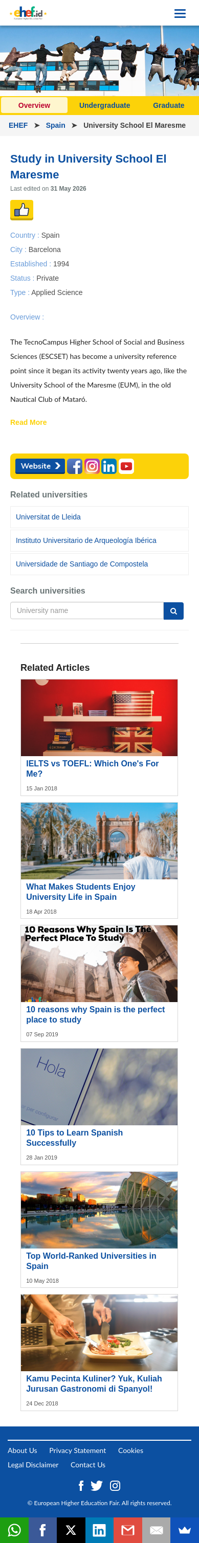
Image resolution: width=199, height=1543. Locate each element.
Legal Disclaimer (33, 1464)
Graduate (168, 105)
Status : (23, 278)
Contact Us (88, 1464)
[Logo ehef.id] (28, 13)
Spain (57, 125)
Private (47, 278)
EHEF (19, 125)
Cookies (130, 1450)
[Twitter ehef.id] (97, 1484)
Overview (34, 105)
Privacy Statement (77, 1450)
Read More (28, 423)
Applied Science (56, 292)
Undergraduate (104, 105)
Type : (20, 292)
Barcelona (45, 249)
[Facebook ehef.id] (82, 1484)
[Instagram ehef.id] (115, 1484)
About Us (22, 1450)
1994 (61, 263)
